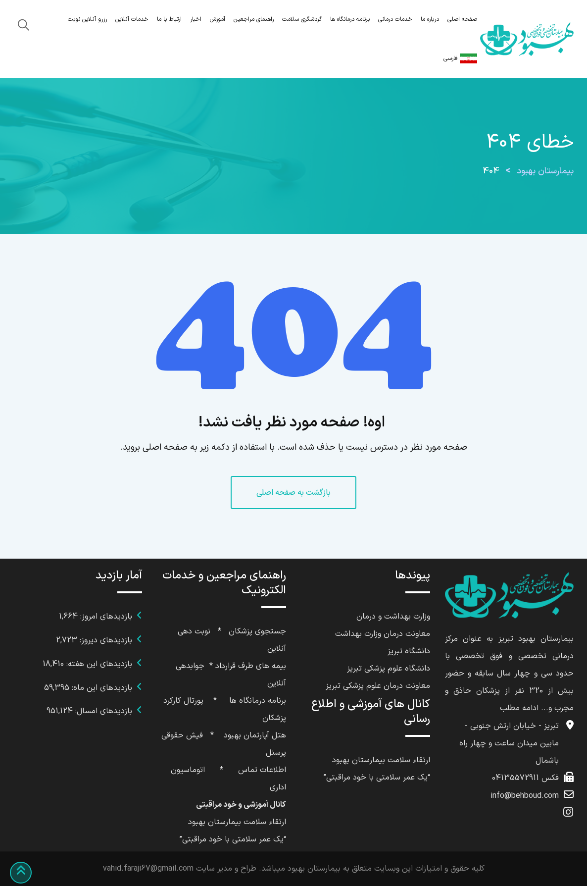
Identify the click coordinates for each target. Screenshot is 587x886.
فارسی (460, 58)
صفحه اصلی (462, 19)
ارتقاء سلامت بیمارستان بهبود (381, 760)
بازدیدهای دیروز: (104, 640)
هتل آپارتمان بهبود (255, 735)
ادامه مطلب (519, 708)
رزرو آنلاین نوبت (87, 19)
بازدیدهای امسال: (102, 711)
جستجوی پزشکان (257, 631)
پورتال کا (189, 701)
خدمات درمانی (395, 19)
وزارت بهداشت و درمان (393, 617)
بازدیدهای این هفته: (98, 664)
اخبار (195, 19)
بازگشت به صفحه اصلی (293, 493)
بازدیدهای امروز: (105, 617)
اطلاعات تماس (262, 770)
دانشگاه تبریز (409, 651)
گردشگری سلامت (302, 19)
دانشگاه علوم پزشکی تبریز (388, 669)
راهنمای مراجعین (254, 19)
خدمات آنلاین (131, 19)
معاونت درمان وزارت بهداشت (382, 634)
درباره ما (430, 19)
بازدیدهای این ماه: (100, 688)
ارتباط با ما (169, 19)
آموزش (217, 19)
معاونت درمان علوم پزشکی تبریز (378, 686)
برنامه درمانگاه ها (350, 19)
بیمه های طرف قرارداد (250, 666)
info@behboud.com (524, 796)
